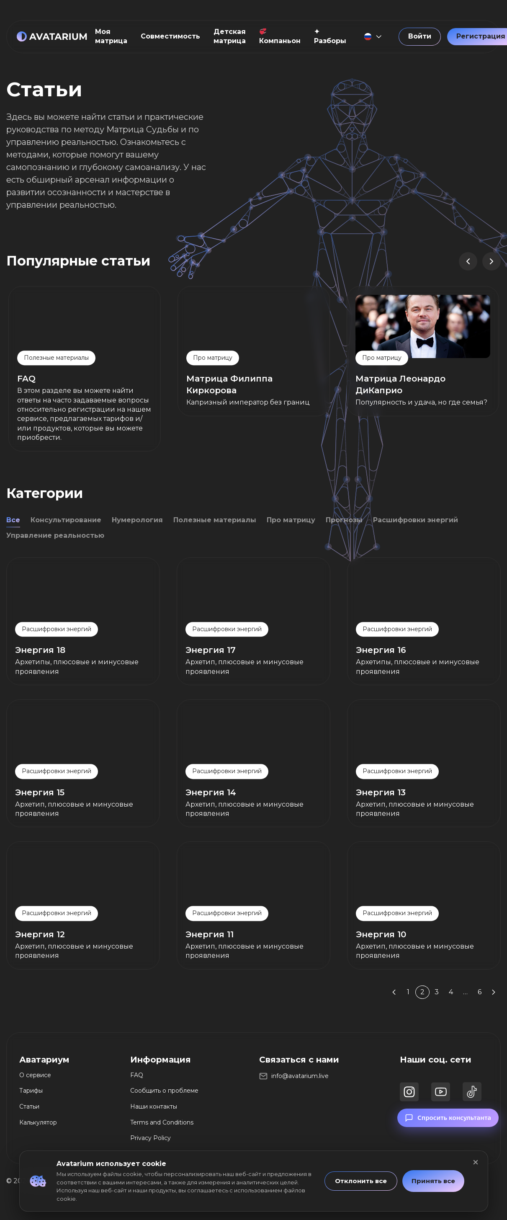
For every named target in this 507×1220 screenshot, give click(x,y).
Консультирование (66, 520)
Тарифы (31, 1090)
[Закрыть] (475, 1162)
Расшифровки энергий (415, 520)
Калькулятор (38, 1122)
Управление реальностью (55, 535)
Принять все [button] (433, 1181)
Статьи (29, 1106)
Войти (419, 36)
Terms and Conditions (161, 1122)
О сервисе (35, 1075)
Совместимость (170, 36)
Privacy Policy (150, 1138)
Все (13, 520)
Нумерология (137, 520)
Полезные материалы (214, 520)
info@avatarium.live (300, 1076)
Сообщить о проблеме (164, 1090)
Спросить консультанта (448, 1128)
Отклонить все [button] (361, 1181)
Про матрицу (291, 520)
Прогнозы (344, 520)
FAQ (136, 1075)
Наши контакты (153, 1106)
